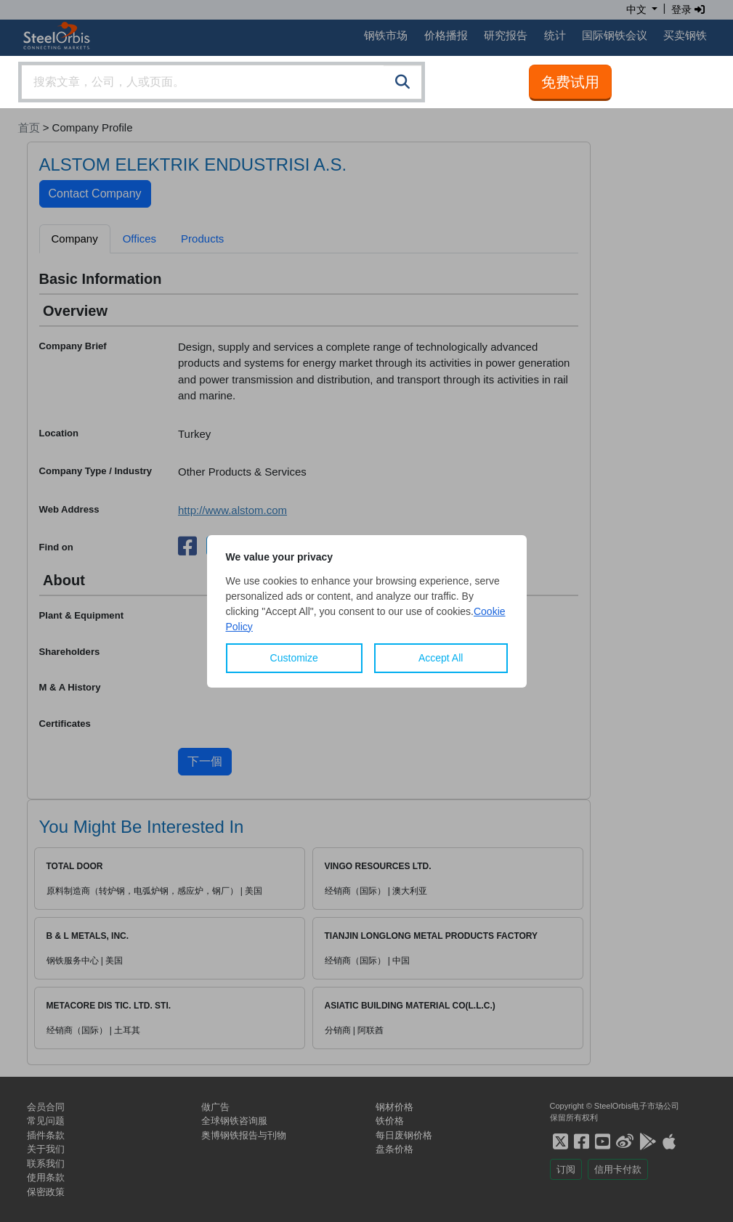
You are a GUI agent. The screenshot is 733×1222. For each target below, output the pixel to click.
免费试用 (570, 82)
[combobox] (221, 82)
